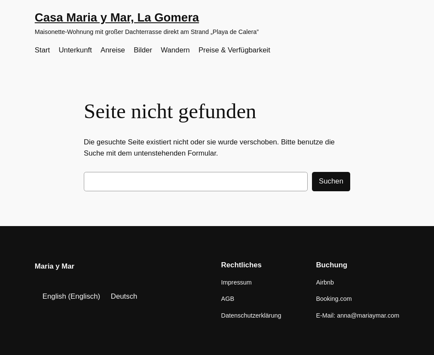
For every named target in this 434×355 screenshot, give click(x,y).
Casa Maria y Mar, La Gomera (117, 17)
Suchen (331, 181)
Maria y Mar (54, 266)
